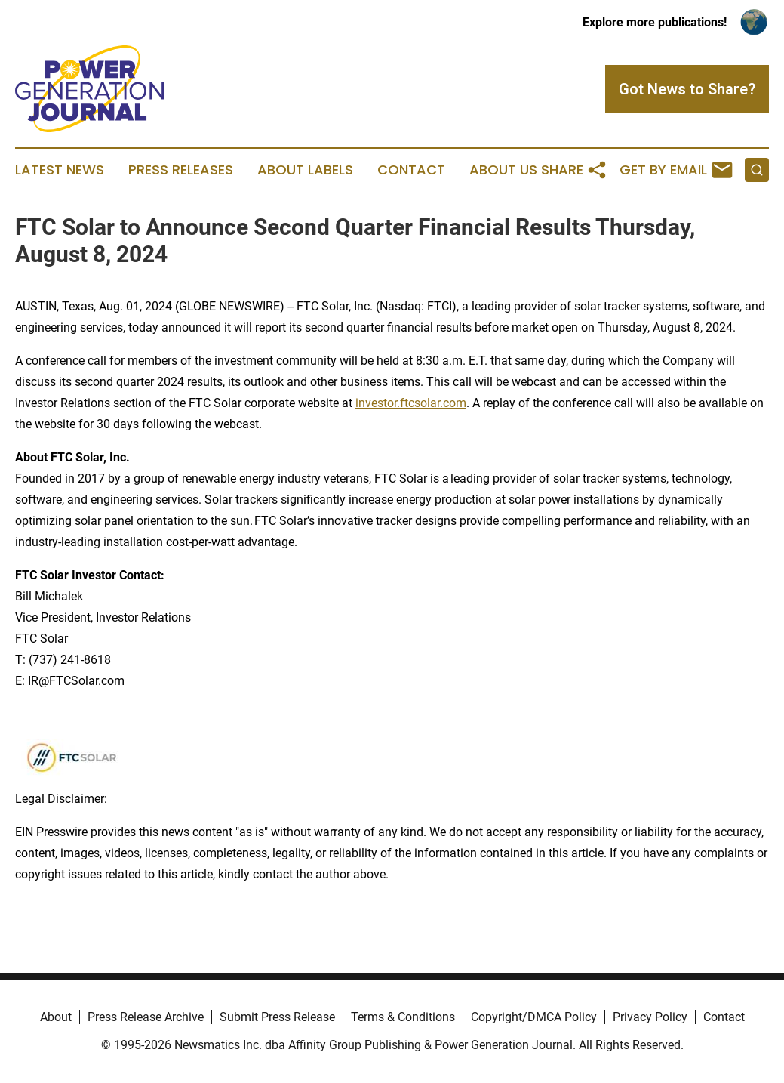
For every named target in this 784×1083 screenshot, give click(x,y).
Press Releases (180, 170)
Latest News (59, 170)
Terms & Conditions (403, 1017)
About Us (503, 170)
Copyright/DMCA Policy (534, 1017)
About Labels (305, 170)
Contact (411, 170)
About (56, 1017)
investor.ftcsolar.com (410, 403)
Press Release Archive (146, 1017)
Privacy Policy (650, 1017)
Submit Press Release (277, 1017)
